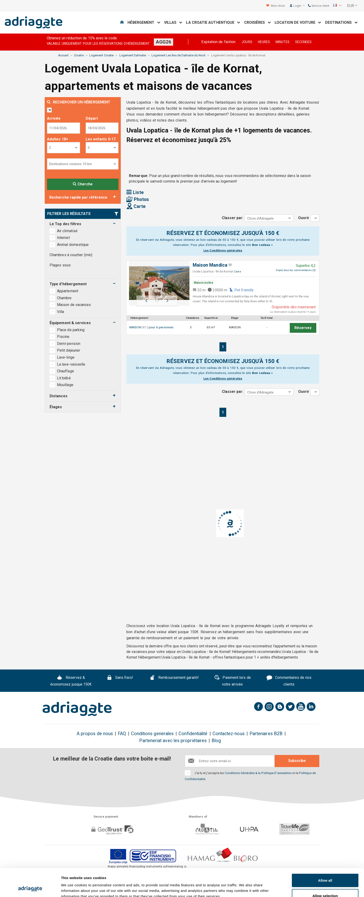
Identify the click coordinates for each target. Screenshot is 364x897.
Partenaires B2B (266, 733)
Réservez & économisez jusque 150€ (71, 680)
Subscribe (297, 760)
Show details (244, 885)
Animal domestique (73, 244)
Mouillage (65, 385)
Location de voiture (298, 22)
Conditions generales (152, 733)
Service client (318, 5)
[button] (337, 6)
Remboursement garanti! (174, 678)
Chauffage (65, 371)
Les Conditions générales (223, 250)
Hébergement (144, 22)
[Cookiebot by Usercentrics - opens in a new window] (30, 887)
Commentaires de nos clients (288, 680)
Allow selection (325, 869)
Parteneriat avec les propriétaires (173, 740)
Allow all (325, 854)
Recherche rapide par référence (78, 197)
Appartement (68, 291)
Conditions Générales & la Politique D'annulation (258, 773)
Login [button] (299, 5)
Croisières (257, 22)
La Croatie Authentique (213, 22)
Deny (325, 885)
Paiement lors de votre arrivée (232, 680)
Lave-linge (65, 357)
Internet (63, 237)
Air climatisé (67, 231)
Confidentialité (193, 733)
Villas (173, 22)
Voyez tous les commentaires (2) (295, 270)
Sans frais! (120, 678)
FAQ (122, 733)
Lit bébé (64, 378)
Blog (216, 740)
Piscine (63, 336)
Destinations (341, 22)
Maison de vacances (74, 304)
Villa (61, 311)
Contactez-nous (228, 733)
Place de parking (70, 330)
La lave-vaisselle (71, 364)
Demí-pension (68, 343)
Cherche (83, 184)
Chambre (65, 298)
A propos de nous (95, 733)
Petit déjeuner (68, 350)
